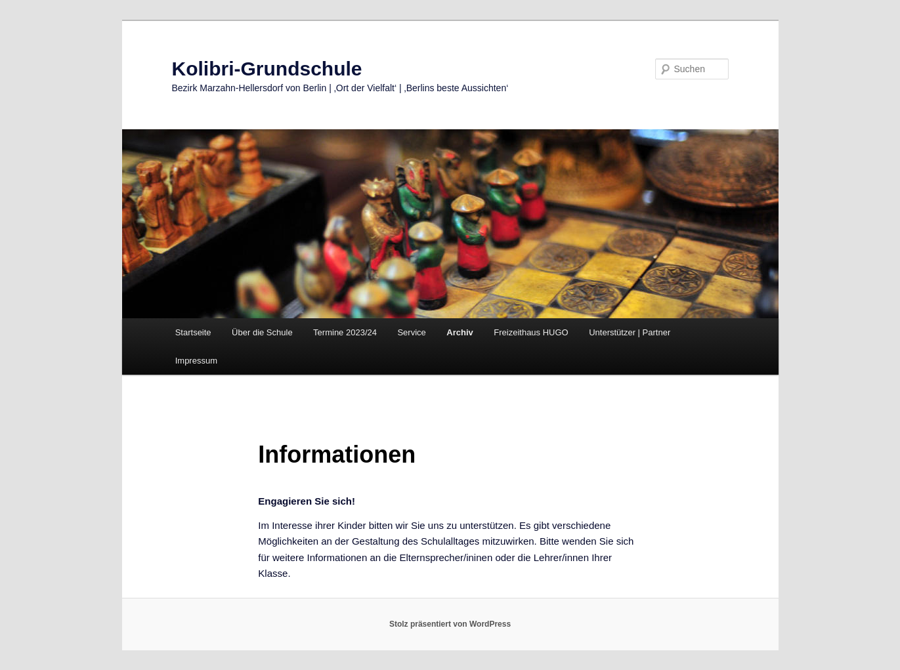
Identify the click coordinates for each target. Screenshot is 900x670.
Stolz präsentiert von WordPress (450, 624)
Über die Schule (262, 332)
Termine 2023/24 (345, 332)
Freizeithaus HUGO (531, 332)
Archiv (459, 332)
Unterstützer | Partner (629, 332)
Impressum (196, 361)
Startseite (193, 332)
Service (411, 332)
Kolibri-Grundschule (267, 68)
